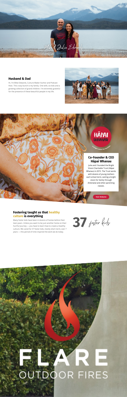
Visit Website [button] (101, 197)
